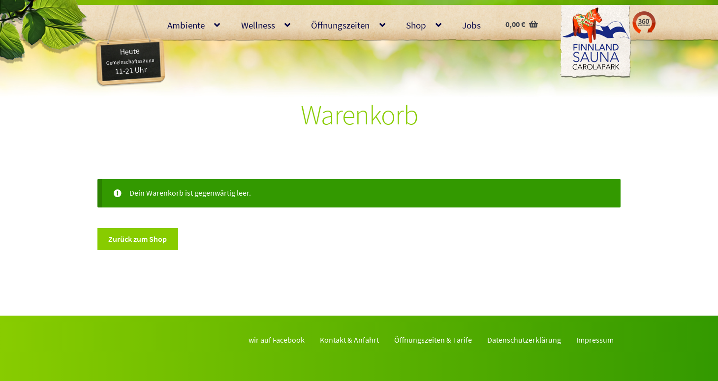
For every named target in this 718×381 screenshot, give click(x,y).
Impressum (595, 340)
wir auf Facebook (277, 340)
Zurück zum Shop (137, 239)
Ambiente (186, 25)
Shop (416, 25)
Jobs (471, 25)
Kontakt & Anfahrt (349, 340)
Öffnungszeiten (340, 25)
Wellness (258, 25)
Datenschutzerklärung (524, 340)
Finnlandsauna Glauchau (595, 42)
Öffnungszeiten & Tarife (433, 340)
